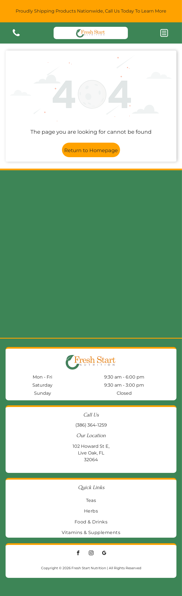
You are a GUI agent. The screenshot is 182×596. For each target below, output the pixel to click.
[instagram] (91, 553)
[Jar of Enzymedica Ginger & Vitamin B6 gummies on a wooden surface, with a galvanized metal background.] (133, 212)
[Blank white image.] (16, 36)
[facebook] (78, 553)
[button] (164, 33)
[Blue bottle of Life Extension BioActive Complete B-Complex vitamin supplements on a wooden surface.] (133, 296)
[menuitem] (91, 500)
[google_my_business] (104, 553)
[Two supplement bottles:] (49, 296)
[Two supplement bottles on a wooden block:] (49, 212)
